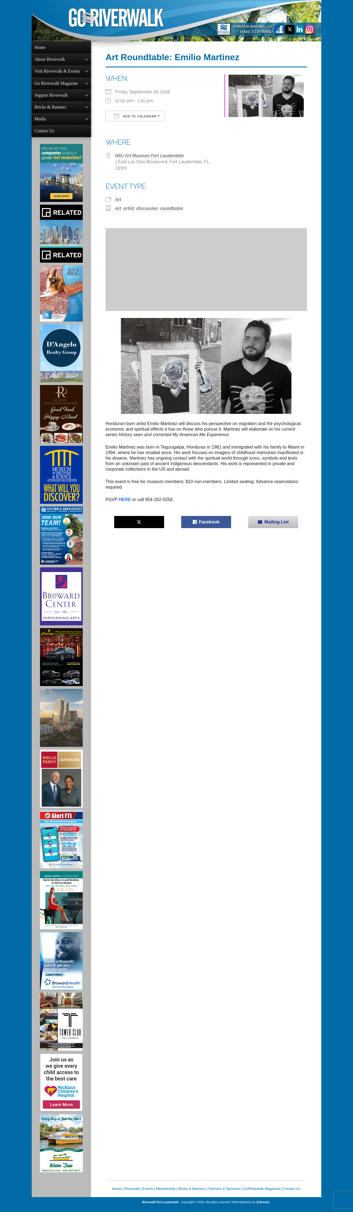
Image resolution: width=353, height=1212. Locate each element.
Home (39, 47)
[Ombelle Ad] (61, 722)
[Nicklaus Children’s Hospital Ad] (61, 1086)
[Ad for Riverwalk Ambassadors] (61, 540)
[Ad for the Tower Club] (61, 1026)
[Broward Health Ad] (61, 965)
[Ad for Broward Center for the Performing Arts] (61, 600)
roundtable (171, 208)
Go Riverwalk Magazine (56, 85)
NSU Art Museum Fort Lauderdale (149, 155)
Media (40, 122)
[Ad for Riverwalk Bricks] (61, 297)
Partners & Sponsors (224, 1193)
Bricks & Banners (50, 109)
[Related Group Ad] (61, 238)
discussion (147, 208)
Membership (165, 1193)
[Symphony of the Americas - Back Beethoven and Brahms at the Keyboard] (61, 904)
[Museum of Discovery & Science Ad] (61, 479)
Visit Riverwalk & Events (57, 72)
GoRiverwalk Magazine (262, 1193)
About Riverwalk (49, 59)
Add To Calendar (135, 116)
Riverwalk (131, 1193)
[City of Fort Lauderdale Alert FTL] (61, 843)
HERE (125, 499)
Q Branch (262, 1206)
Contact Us (44, 134)
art (118, 208)
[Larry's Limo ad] (61, 661)
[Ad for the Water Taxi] (61, 1147)
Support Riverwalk (51, 97)
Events (147, 1193)
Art (118, 199)
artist (128, 208)
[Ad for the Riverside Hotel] (61, 418)
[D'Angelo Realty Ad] (61, 357)
